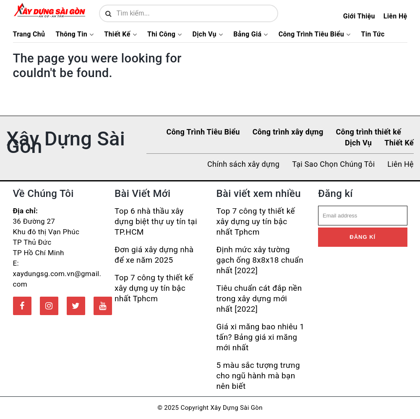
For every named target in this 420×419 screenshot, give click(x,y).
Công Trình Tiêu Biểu (311, 34)
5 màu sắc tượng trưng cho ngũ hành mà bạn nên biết (258, 375)
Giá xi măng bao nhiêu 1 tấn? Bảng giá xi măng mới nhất (261, 337)
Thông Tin (71, 34)
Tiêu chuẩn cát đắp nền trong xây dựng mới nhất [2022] (259, 298)
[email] (362, 216)
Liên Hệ (395, 16)
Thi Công (161, 34)
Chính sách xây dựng (243, 164)
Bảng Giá (247, 34)
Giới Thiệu (359, 16)
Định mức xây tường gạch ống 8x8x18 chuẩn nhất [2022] (260, 260)
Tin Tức (372, 34)
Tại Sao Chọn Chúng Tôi (333, 164)
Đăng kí (363, 237)
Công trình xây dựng (288, 131)
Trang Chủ (29, 34)
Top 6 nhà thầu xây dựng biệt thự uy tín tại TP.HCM (156, 221)
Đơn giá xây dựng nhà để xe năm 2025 (154, 255)
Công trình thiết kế (368, 131)
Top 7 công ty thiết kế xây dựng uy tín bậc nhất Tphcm (154, 288)
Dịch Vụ (205, 34)
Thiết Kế (117, 34)
